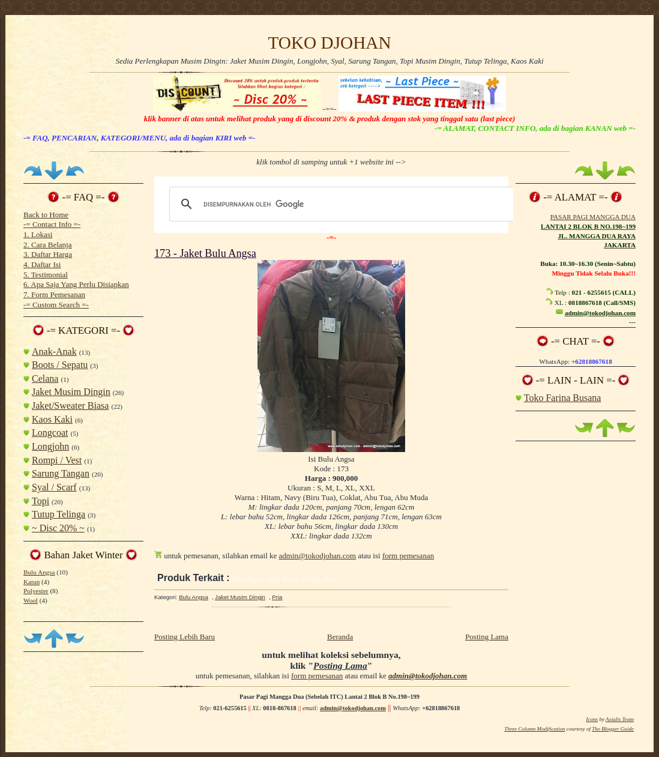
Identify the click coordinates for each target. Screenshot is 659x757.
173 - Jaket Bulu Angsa (205, 253)
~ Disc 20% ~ (58, 528)
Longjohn (50, 446)
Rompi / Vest (57, 460)
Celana (45, 378)
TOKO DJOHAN (329, 42)
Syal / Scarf (54, 487)
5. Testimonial (45, 274)
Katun (31, 581)
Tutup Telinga (58, 514)
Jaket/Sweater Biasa (70, 405)
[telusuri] (340, 204)
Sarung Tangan (60, 473)
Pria (277, 597)
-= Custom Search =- (56, 304)
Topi (40, 501)
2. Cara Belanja (47, 244)
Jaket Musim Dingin (71, 392)
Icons (592, 719)
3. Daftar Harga (47, 254)
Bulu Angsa (39, 572)
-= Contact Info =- (51, 224)
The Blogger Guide (613, 729)
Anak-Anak (54, 351)
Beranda (340, 636)
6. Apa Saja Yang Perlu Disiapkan (76, 284)
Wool (30, 600)
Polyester (36, 590)
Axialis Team (620, 719)
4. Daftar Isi (42, 264)
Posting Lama (486, 636)
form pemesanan (408, 555)
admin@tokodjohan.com (318, 555)
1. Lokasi (37, 234)
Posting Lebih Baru (184, 636)
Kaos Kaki (52, 419)
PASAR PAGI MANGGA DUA (593, 216)
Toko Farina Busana (562, 398)
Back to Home (45, 214)
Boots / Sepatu (60, 365)
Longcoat (50, 432)
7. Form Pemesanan (54, 294)
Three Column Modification (534, 729)
